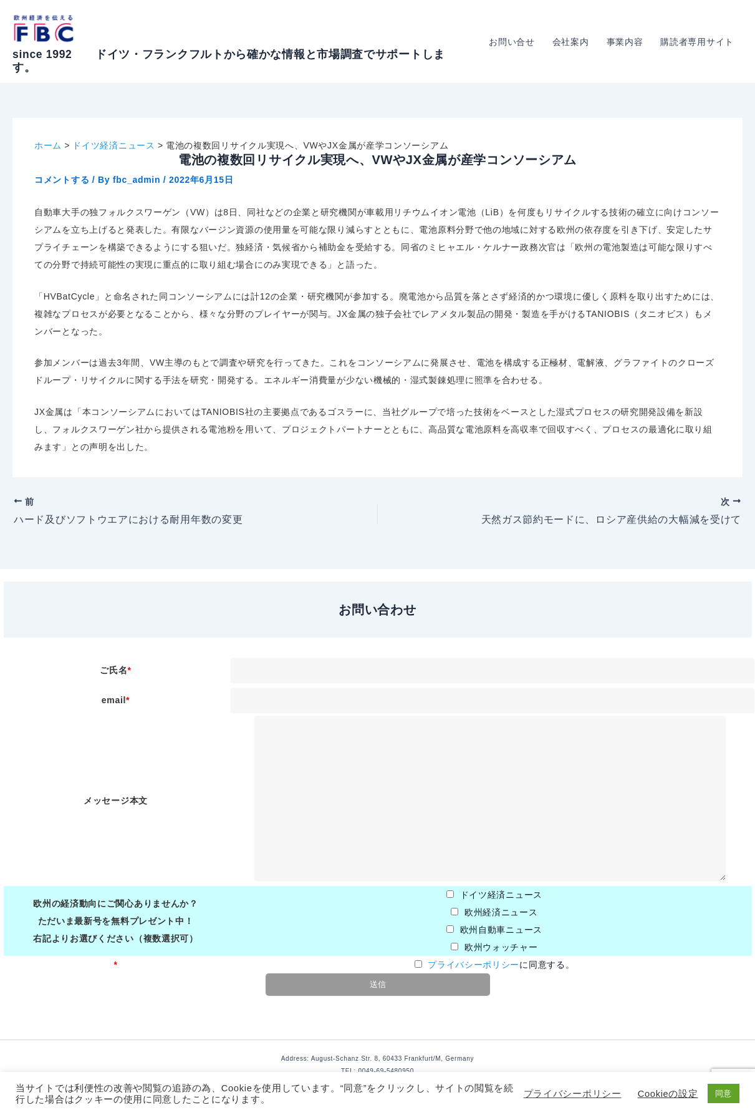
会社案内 (570, 42)
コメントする (61, 180)
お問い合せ (512, 42)
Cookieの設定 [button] (668, 1094)
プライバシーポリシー (473, 965)
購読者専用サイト (697, 42)
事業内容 (625, 42)
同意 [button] (723, 1093)
